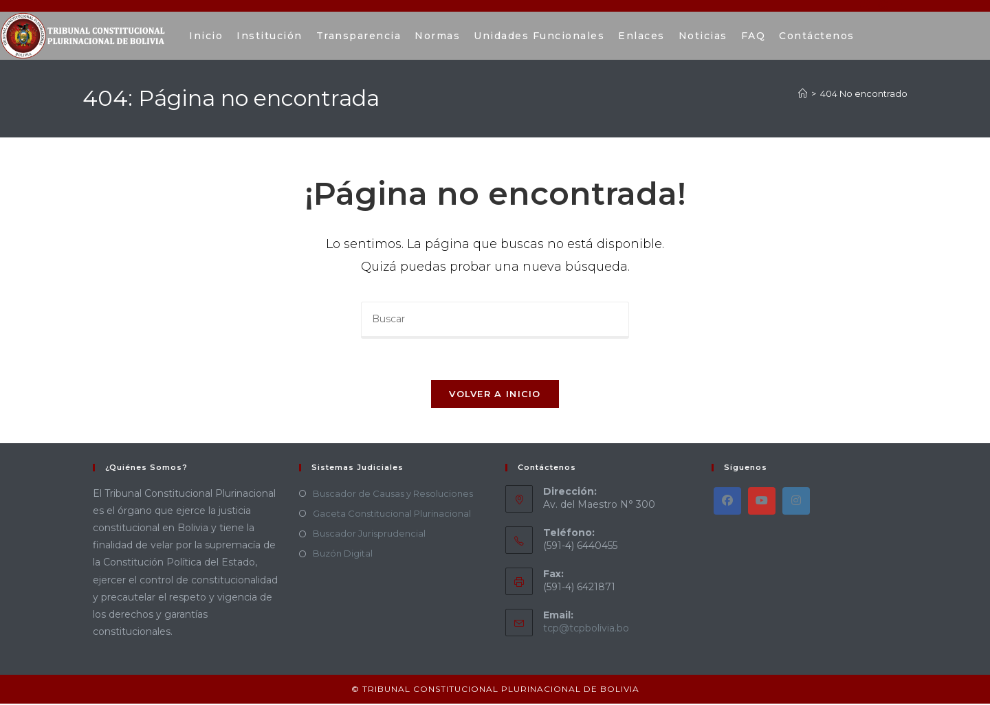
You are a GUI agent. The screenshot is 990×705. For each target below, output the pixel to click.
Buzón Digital (343, 554)
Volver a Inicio (495, 394)
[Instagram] (796, 501)
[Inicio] (802, 93)
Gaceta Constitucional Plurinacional (392, 513)
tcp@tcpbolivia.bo (586, 629)
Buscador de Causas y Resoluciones (393, 494)
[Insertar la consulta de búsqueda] (495, 320)
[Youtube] (762, 501)
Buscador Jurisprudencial (369, 534)
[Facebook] (727, 501)
